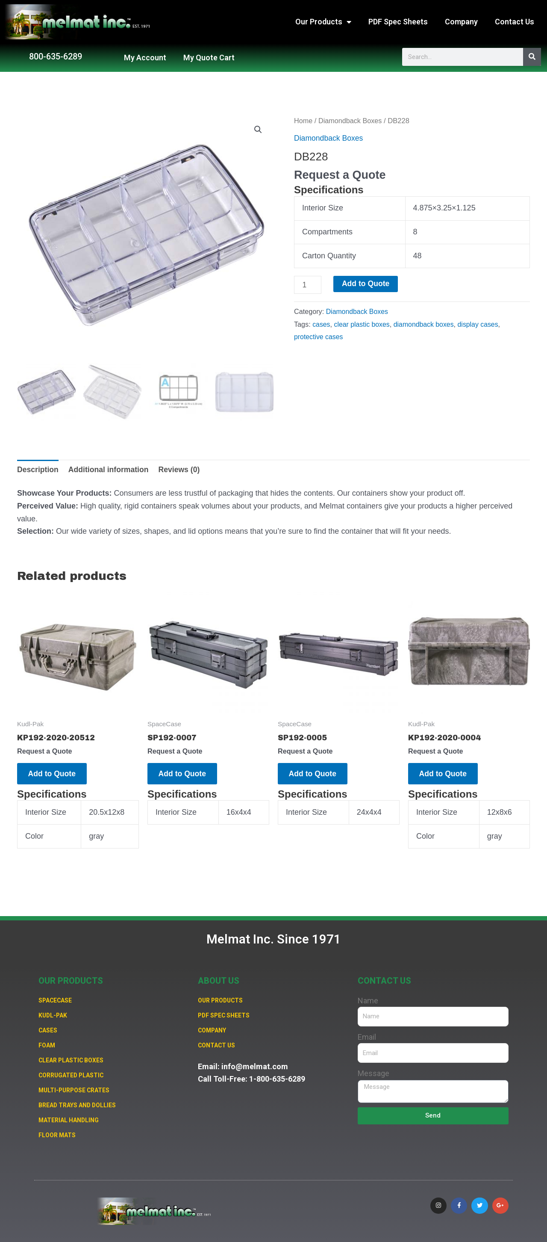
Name (368, 997)
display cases (481, 324)
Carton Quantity (329, 255)
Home (303, 121)
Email (367, 1033)
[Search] (532, 57)
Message (373, 1070)
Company (461, 21)
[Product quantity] (308, 285)
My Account (145, 57)
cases (321, 324)
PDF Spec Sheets (398, 21)
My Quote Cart (209, 57)
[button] (258, 130)
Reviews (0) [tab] (182, 467)
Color (34, 836)
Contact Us (514, 21)
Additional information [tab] (110, 467)
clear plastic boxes (362, 324)
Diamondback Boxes (351, 121)
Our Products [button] (323, 22)
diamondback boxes (426, 324)
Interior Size (322, 208)
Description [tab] (38, 467)
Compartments (327, 232)
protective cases (319, 337)
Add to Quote (366, 284)
